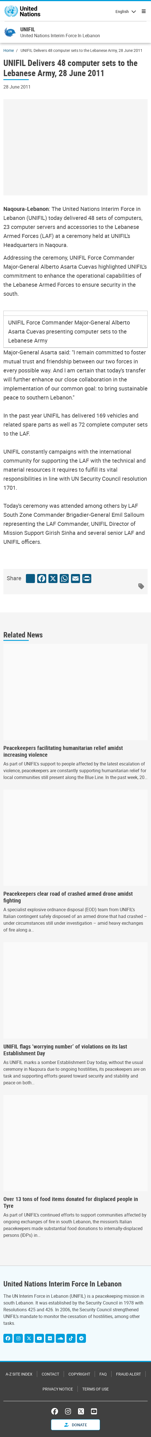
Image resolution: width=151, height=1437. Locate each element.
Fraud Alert (128, 1374)
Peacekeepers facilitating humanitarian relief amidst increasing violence (63, 751)
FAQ (103, 1374)
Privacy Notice (58, 1389)
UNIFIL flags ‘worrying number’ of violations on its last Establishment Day (65, 1050)
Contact (50, 1374)
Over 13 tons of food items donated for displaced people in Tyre (70, 1202)
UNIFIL (27, 29)
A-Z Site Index (19, 1374)
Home (8, 50)
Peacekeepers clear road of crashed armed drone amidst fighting (68, 897)
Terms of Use (95, 1389)
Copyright (79, 1374)
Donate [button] (75, 1424)
